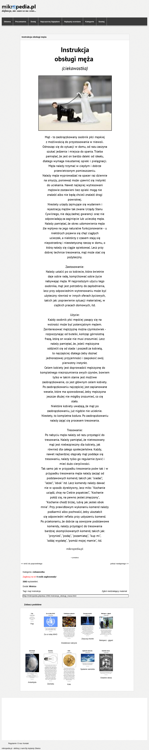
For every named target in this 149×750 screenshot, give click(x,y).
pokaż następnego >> (119, 563)
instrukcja (36, 591)
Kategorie (89, 22)
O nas (19, 743)
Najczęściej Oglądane (50, 22)
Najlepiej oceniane (72, 22)
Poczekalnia (20, 22)
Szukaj (101, 22)
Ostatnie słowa (106, 677)
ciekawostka (39, 572)
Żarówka (50, 683)
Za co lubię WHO (50, 633)
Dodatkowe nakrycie (69, 642)
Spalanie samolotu (87, 668)
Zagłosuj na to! (29, 577)
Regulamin (12, 743)
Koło (69, 683)
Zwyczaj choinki (87, 638)
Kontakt (26, 743)
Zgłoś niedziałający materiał (114, 591)
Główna (7, 22)
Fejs (32, 623)
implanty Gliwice (34, 748)
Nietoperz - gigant (106, 639)
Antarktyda (32, 681)
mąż (29, 591)
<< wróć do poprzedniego (31, 563)
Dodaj (33, 22)
